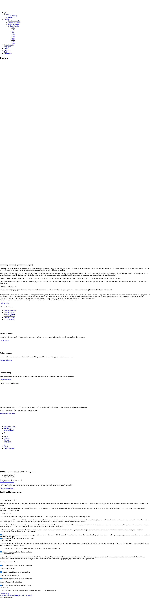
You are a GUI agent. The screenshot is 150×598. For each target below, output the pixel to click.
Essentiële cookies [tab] (5, 513)
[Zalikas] (14, 9)
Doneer (6, 446)
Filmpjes (29, 265)
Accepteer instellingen (7, 595)
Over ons (6, 438)
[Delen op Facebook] (10, 310)
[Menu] (8, 53)
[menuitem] (77, 12)
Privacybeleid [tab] (4, 587)
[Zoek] (5, 52)
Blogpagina (7, 442)
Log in (6, 445)
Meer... (12, 488)
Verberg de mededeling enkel (23, 595)
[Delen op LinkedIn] (9, 317)
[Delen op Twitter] (9, 312)
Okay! (2, 488)
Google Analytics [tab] (5, 540)
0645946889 (7, 428)
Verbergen (7, 488)
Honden (6, 440)
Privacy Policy (4, 593)
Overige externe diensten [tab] (7, 553)
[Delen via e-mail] (9, 319)
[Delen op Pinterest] (9, 316)
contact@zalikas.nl (9, 426)
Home (6, 436)
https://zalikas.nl (9, 430)
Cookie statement (9, 448)
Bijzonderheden (20, 265)
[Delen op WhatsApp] (10, 314)
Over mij (12, 265)
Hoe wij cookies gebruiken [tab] (8, 500)
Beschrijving (4, 265)
